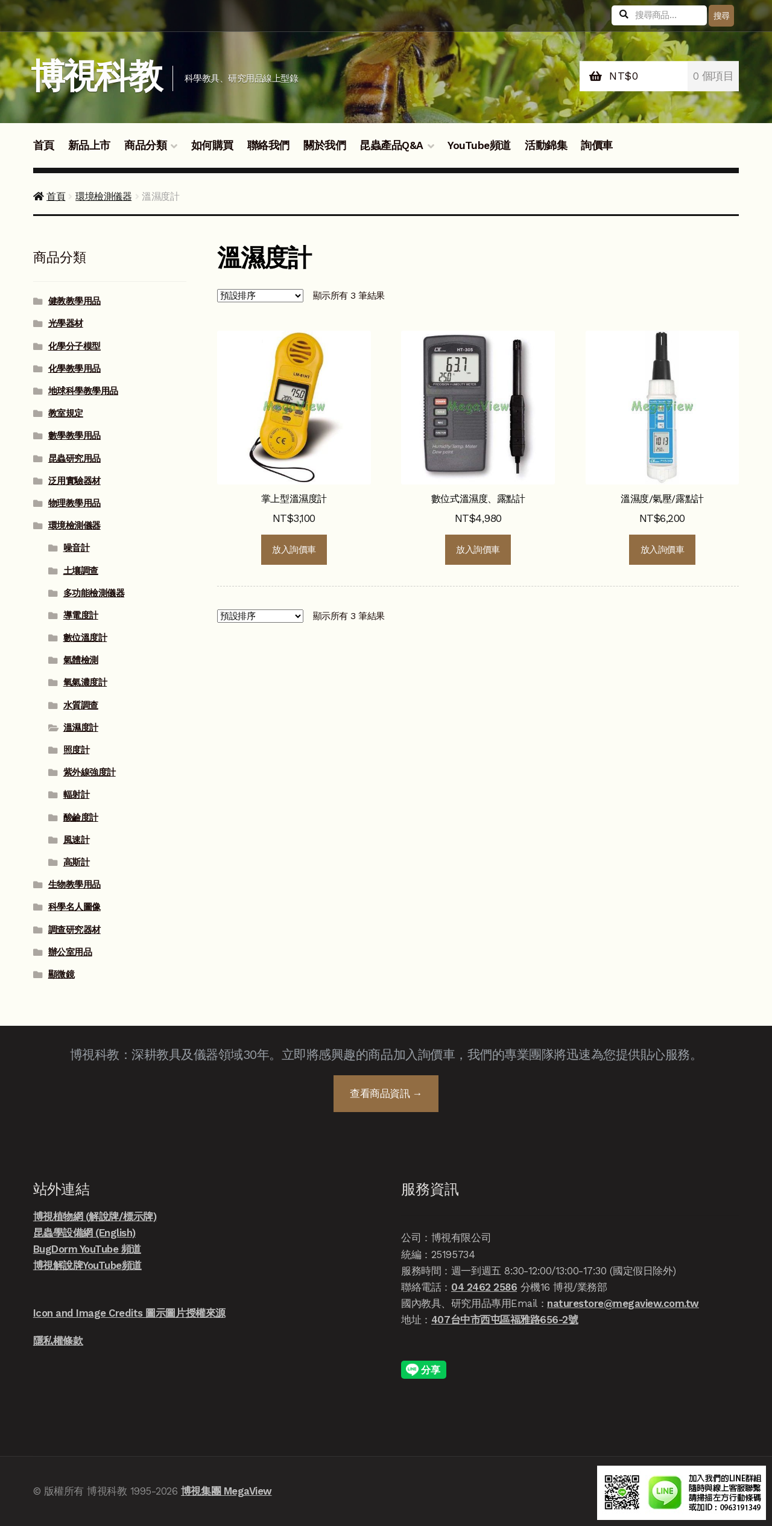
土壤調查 (80, 570)
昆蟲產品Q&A (391, 145)
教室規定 (65, 413)
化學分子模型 (74, 346)
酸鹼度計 (80, 817)
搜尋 (721, 16)
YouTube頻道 (479, 145)
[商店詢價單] (260, 295)
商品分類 (145, 145)
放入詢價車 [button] (294, 549)
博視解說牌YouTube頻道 (87, 1265)
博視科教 (96, 76)
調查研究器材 (74, 929)
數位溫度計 (85, 637)
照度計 (76, 750)
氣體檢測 (80, 660)
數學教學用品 (74, 435)
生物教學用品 (74, 884)
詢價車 (597, 145)
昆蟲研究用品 (74, 458)
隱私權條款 (58, 1341)
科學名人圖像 (74, 906)
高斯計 (76, 862)
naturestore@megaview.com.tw (623, 1303)
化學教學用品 (74, 368)
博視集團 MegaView (226, 1491)
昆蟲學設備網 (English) (84, 1233)
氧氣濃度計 (85, 682)
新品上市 (89, 145)
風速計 (76, 840)
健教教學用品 (74, 301)
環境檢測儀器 (103, 196)
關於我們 (324, 145)
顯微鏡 (61, 974)
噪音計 (76, 547)
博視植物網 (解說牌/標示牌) (95, 1216)
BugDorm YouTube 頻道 (87, 1249)
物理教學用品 (74, 503)
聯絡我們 (268, 145)
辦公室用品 (70, 952)
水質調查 (80, 705)
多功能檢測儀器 (94, 593)
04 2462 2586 (484, 1287)
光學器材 (65, 323)
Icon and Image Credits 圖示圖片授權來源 (129, 1313)
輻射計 (76, 794)
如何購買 (212, 145)
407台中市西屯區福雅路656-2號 (504, 1320)
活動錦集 (546, 145)
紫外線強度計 (89, 772)
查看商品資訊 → (386, 1093)
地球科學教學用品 (83, 391)
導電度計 (80, 615)
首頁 (43, 145)
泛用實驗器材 (74, 480)
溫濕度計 (80, 727)
